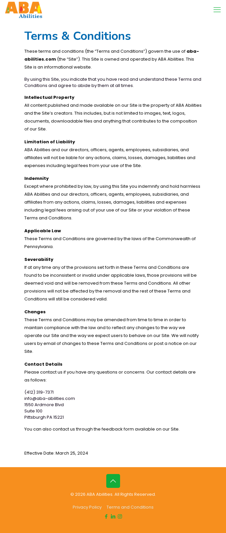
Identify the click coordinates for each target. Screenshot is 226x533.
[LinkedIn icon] (113, 516)
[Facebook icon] (106, 516)
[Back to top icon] (113, 481)
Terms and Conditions (130, 507)
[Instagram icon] (119, 516)
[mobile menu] (217, 9)
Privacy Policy (87, 507)
